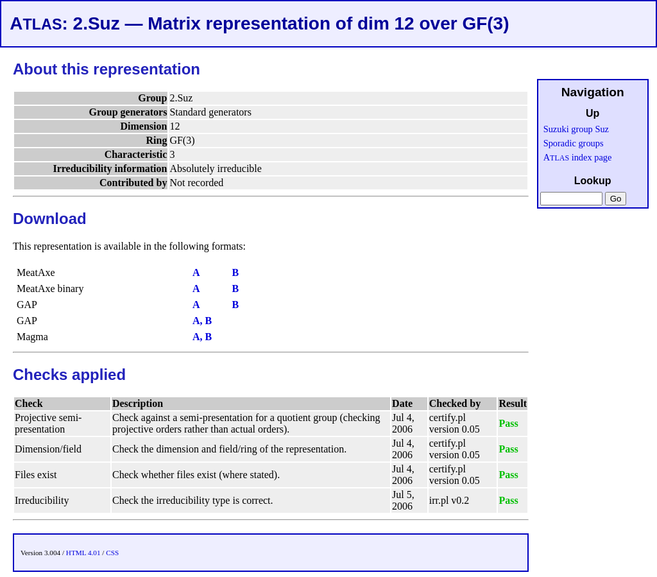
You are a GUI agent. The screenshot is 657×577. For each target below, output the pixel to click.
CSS (112, 552)
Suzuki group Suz (576, 129)
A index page (577, 157)
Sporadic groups (573, 143)
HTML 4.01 (83, 552)
